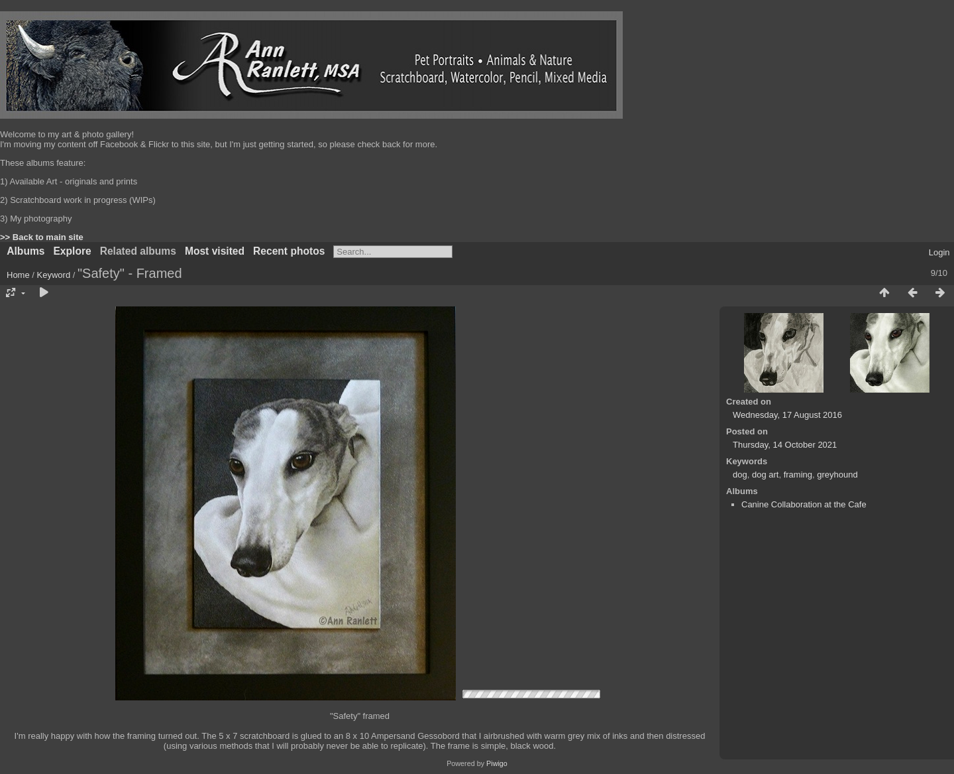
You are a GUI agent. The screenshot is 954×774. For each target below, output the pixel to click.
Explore (72, 251)
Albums (25, 251)
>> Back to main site (41, 237)
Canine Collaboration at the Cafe (804, 504)
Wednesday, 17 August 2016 (787, 415)
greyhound (837, 475)
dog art (765, 475)
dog (740, 475)
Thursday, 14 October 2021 (785, 445)
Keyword (54, 275)
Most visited (214, 251)
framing (798, 475)
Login (939, 252)
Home (18, 275)
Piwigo (496, 763)
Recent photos (289, 251)
